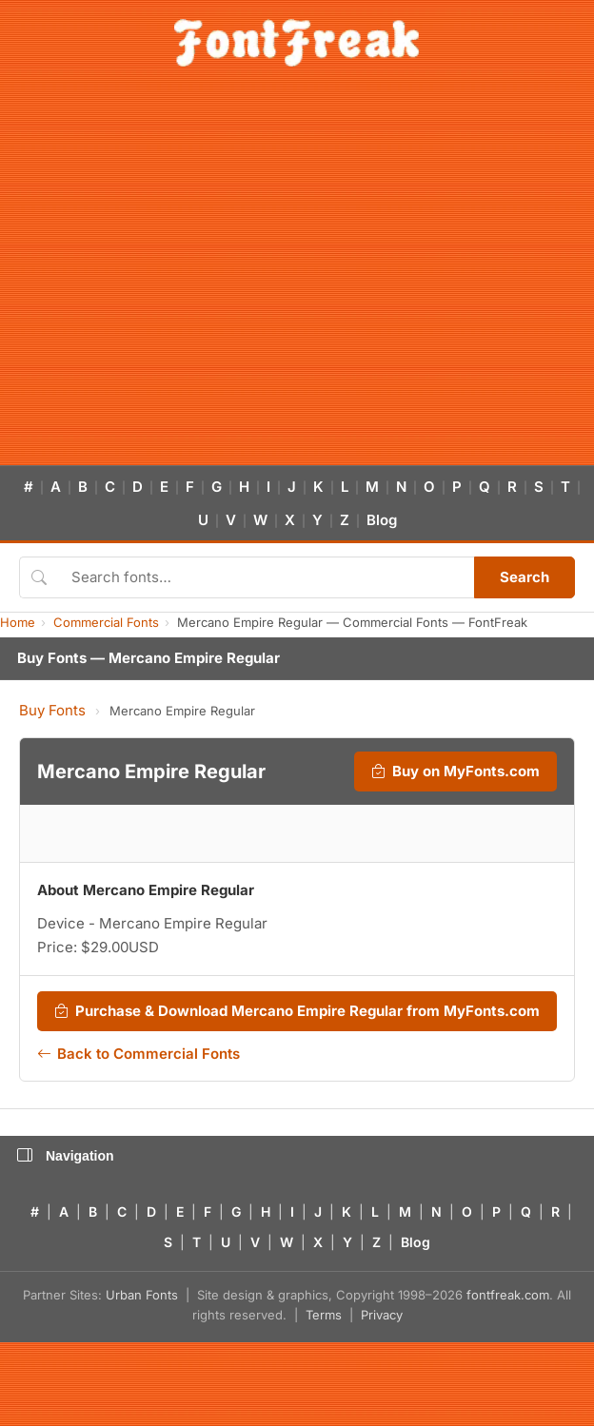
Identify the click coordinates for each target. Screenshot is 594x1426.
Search (524, 577)
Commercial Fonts (106, 622)
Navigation (65, 1155)
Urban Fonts (142, 1294)
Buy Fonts (52, 710)
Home (17, 622)
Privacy (382, 1314)
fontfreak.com (507, 1294)
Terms (324, 1314)
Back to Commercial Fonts (138, 1054)
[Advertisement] (178, 277)
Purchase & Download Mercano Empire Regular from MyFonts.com (297, 1011)
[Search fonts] (266, 577)
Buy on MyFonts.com (455, 771)
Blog (381, 520)
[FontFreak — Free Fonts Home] (296, 43)
